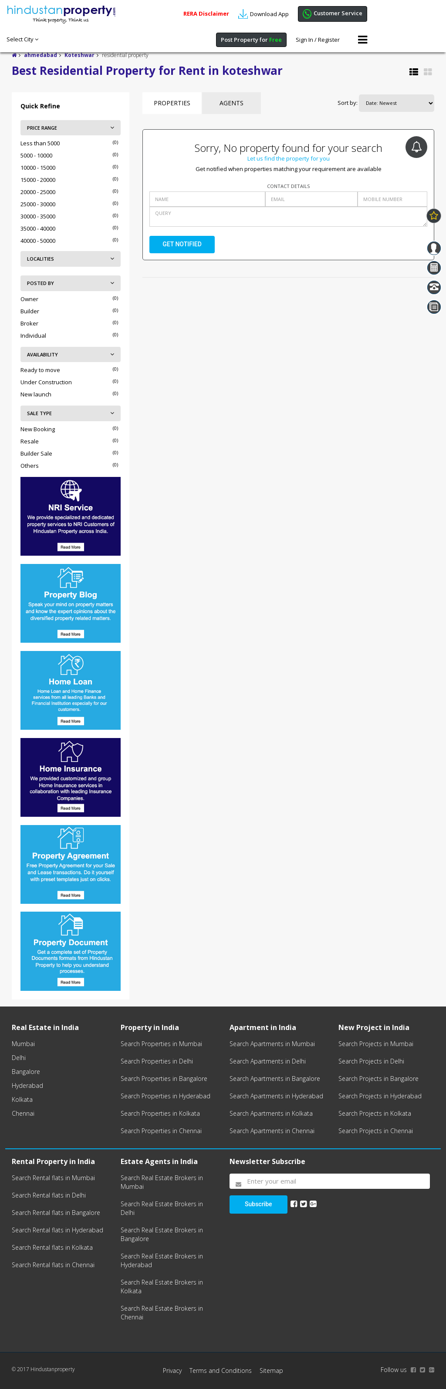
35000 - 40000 (37, 228)
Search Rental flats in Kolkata (52, 1247)
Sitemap (271, 1370)
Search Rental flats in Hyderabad (57, 1230)
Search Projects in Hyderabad (380, 1096)
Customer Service (332, 14)
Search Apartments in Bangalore (275, 1078)
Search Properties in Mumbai (161, 1044)
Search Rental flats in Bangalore (56, 1212)
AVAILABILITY (70, 354)
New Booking (37, 429)
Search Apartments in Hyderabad (276, 1096)
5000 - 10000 (36, 155)
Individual (33, 335)
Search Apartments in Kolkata (271, 1113)
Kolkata (22, 1099)
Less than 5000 (40, 143)
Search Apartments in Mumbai (272, 1044)
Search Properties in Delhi (157, 1061)
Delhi (19, 1057)
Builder (29, 311)
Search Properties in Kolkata (160, 1113)
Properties (172, 103)
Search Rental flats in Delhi (49, 1195)
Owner (29, 299)
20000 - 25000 (37, 192)
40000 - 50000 (37, 241)
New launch (35, 394)
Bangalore (26, 1071)
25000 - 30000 (37, 204)
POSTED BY (70, 283)
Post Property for (251, 40)
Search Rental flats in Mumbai (53, 1178)
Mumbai (23, 1044)
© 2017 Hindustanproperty (43, 1369)
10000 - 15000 (37, 167)
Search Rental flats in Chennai (53, 1265)
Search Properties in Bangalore (164, 1078)
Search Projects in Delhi (371, 1061)
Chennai (23, 1113)
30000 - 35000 (37, 216)
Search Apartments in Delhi (268, 1061)
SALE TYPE (70, 413)
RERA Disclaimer (206, 13)
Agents (231, 103)
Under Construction (46, 382)
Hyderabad (27, 1085)
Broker (29, 323)
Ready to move (40, 370)
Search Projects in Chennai (375, 1131)
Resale (29, 441)
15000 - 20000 (37, 180)
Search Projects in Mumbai (375, 1044)
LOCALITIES (70, 258)
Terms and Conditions (220, 1370)
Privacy (172, 1370)
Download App (263, 14)
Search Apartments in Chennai (272, 1131)
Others (29, 466)
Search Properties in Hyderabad (165, 1096)
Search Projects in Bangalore (378, 1078)
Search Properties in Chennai (161, 1131)
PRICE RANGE (70, 127)
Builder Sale (36, 453)
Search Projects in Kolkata (374, 1113)
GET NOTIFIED (182, 244)
